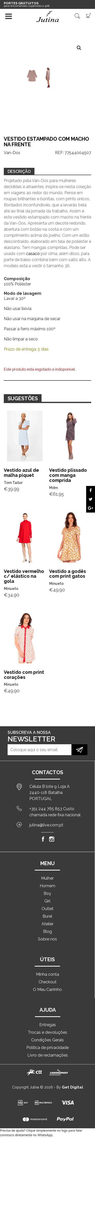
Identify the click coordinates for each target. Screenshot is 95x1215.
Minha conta (47, 974)
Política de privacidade (47, 1047)
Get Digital (72, 1087)
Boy (47, 893)
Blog (47, 931)
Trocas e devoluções (47, 1032)
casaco (33, 253)
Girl (47, 901)
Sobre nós (47, 939)
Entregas (47, 1024)
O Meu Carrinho (47, 989)
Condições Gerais (47, 1040)
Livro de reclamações (47, 1055)
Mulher (47, 878)
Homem (47, 885)
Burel (47, 916)
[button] (79, 47)
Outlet (47, 908)
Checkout (47, 982)
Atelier (47, 923)
